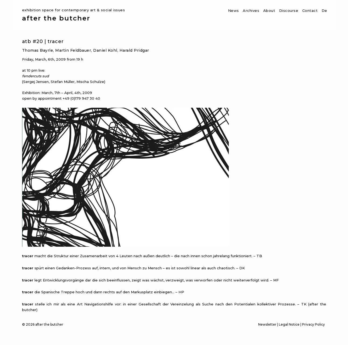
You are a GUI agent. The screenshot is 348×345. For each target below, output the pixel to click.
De (324, 10)
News (233, 10)
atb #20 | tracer (43, 41)
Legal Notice (289, 324)
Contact (310, 10)
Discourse (288, 10)
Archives (251, 10)
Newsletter (267, 324)
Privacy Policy (313, 324)
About (269, 10)
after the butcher (56, 18)
